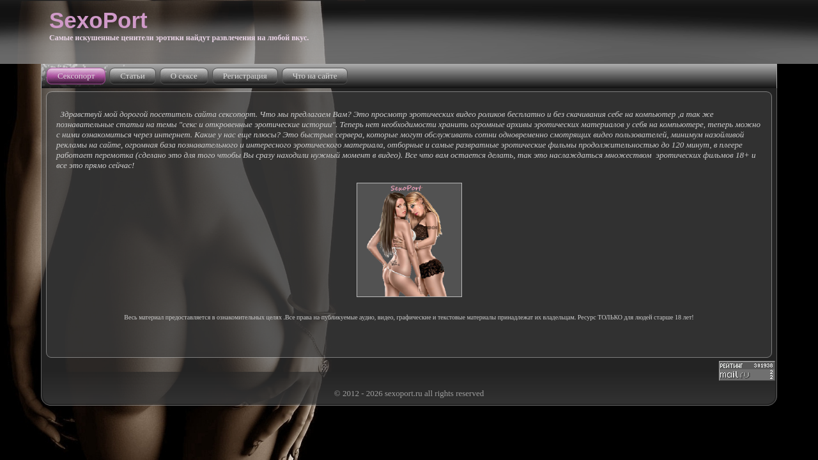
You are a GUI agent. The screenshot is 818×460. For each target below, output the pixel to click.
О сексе (184, 75)
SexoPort (98, 20)
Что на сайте (315, 75)
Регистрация (245, 75)
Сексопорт (76, 75)
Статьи (132, 75)
